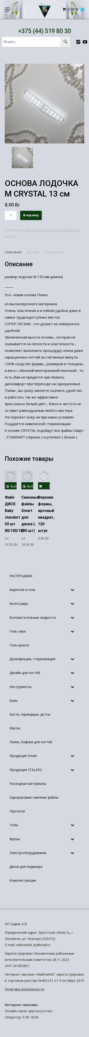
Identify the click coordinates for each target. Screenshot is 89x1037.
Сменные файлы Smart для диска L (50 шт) (30, 514)
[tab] (13, 252)
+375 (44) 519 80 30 (44, 31)
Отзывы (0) (53, 252)
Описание (13, 252)
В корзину (31, 215)
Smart (26, 230)
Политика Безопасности (24, 989)
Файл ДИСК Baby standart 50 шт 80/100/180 (15, 514)
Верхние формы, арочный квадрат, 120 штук (46, 514)
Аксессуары (41, 230)
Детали (32, 252)
